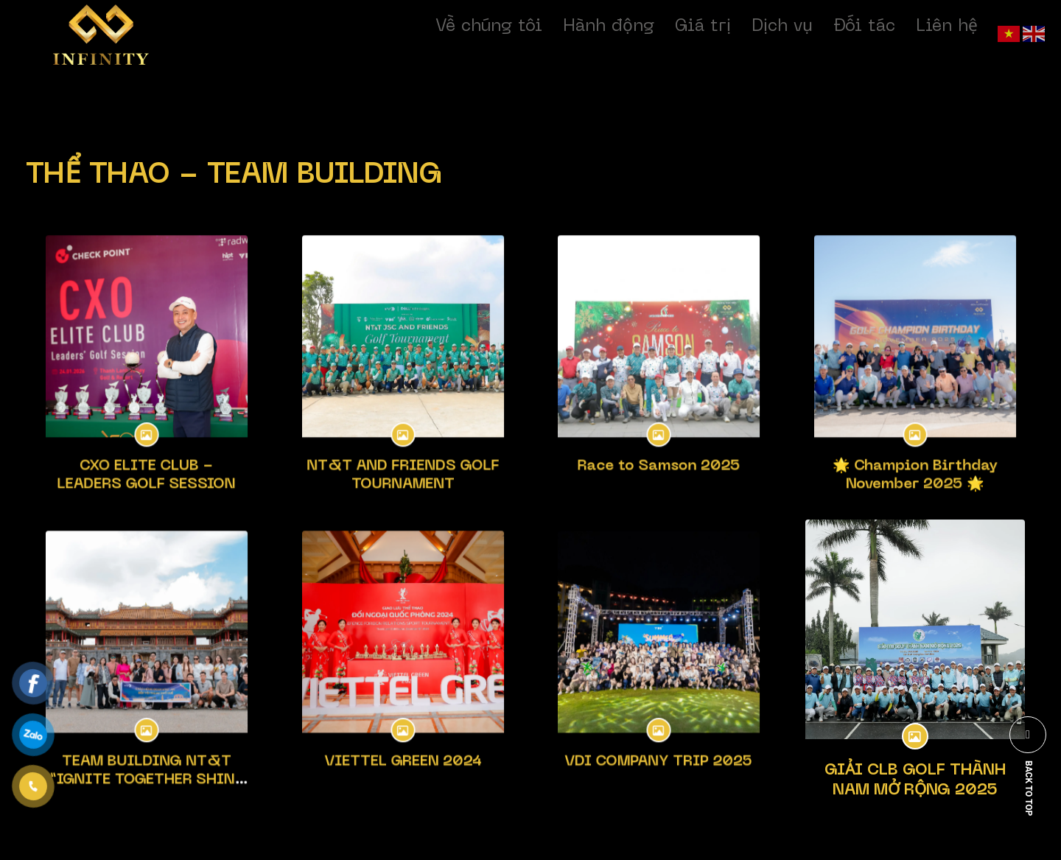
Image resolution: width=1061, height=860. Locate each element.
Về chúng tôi (488, 26)
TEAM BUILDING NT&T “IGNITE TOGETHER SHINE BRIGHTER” (147, 757)
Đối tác (864, 26)
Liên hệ (947, 26)
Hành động (608, 26)
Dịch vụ (782, 26)
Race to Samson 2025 (658, 446)
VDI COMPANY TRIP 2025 (659, 742)
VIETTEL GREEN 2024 (402, 742)
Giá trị (703, 26)
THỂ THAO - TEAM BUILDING (234, 175)
